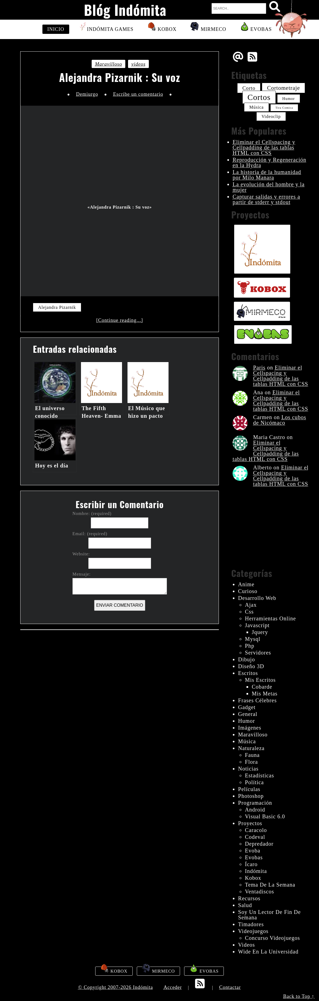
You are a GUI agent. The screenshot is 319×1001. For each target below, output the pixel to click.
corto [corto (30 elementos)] (248, 88)
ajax (251, 605)
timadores (251, 924)
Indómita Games (106, 28)
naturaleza (251, 748)
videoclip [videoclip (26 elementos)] (271, 116)
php (249, 646)
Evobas (256, 28)
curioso (247, 591)
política (254, 782)
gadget (247, 707)
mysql (252, 639)
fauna (252, 755)
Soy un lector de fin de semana (269, 914)
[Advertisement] (119, 250)
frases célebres (257, 700)
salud (245, 905)
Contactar (230, 987)
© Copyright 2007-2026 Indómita (115, 987)
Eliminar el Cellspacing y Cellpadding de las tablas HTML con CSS (264, 147)
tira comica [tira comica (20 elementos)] (284, 107)
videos (138, 64)
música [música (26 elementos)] (256, 107)
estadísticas (259, 775)
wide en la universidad (268, 952)
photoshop (250, 796)
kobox (253, 878)
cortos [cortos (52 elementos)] (259, 97)
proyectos (250, 823)
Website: (81, 554)
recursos (249, 898)
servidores (258, 653)
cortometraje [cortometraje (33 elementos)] (283, 88)
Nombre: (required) (92, 513)
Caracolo (256, 830)
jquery (260, 632)
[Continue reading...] (119, 320)
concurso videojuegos (272, 938)
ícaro (251, 864)
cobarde (262, 687)
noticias (248, 769)
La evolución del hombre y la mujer (268, 187)
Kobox (162, 28)
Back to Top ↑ (298, 996)
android (255, 810)
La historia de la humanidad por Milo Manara (267, 174)
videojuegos (253, 931)
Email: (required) (90, 534)
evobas (254, 857)
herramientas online (270, 618)
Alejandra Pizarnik (57, 307)
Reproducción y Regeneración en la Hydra (269, 162)
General (247, 714)
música (247, 741)
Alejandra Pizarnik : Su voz (119, 77)
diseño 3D (251, 666)
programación (255, 803)
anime (246, 584)
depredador (259, 844)
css (249, 612)
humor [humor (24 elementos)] (288, 98)
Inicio (55, 29)
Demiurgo (87, 94)
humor (246, 721)
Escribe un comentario (138, 94)
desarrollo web (257, 598)
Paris (259, 368)
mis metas (264, 694)
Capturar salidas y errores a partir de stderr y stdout (266, 199)
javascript (257, 625)
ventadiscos (259, 892)
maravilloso (108, 64)
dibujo (246, 659)
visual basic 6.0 (265, 816)
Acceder (173, 987)
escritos (248, 673)
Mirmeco (208, 28)
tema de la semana (270, 885)
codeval (255, 837)
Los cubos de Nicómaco (279, 420)
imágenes (249, 728)
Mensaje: (81, 574)
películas (249, 789)
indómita (256, 871)
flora (251, 762)
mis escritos (260, 680)
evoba (252, 851)
